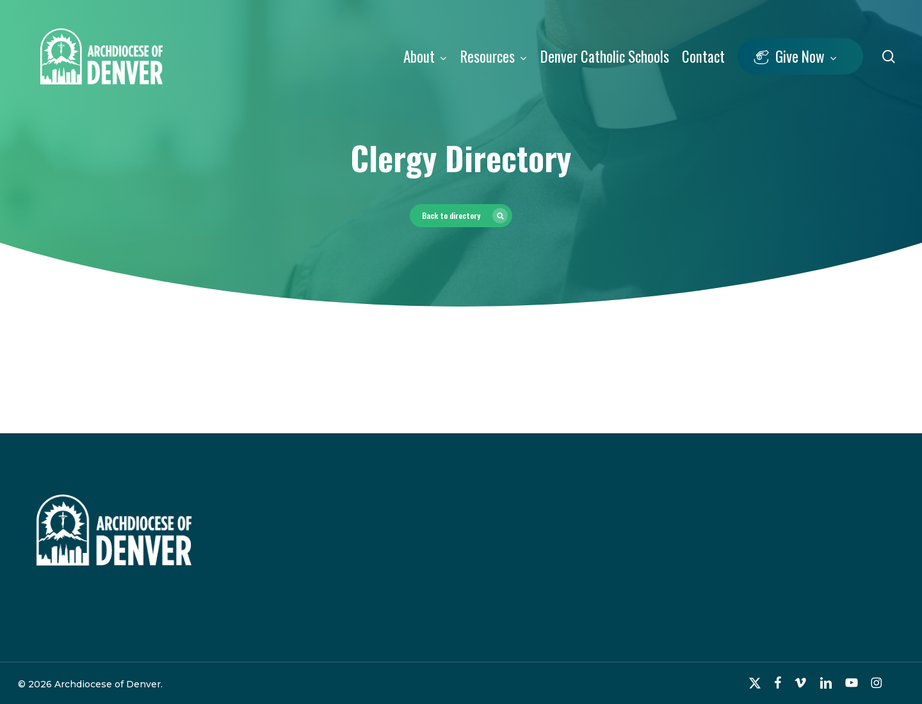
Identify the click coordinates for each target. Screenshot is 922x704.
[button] (461, 215)
